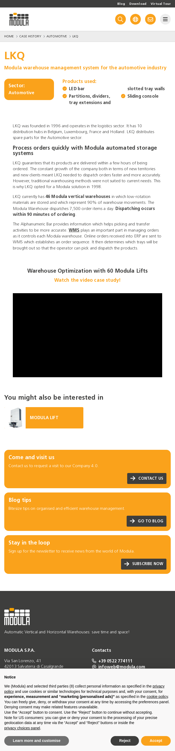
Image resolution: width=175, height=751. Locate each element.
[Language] (135, 19)
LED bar (77, 88)
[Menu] (165, 19)
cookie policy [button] (157, 696)
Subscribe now (143, 564)
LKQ (75, 36)
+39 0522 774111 (112, 660)
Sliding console (142, 96)
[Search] (120, 19)
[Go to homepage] (19, 19)
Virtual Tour (161, 3)
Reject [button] (124, 740)
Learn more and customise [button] (36, 740)
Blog (121, 3)
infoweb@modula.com (118, 666)
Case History (30, 36)
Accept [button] (156, 740)
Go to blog (146, 521)
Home (9, 36)
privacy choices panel (22, 728)
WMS (74, 230)
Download (137, 3)
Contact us (146, 478)
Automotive (56, 36)
